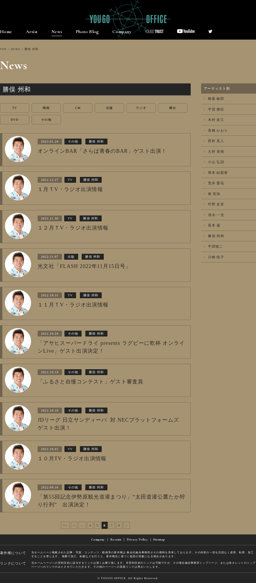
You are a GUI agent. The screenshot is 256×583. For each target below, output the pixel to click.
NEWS (15, 49)
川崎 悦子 (214, 257)
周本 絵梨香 (216, 173)
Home (6, 31)
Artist (32, 31)
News (56, 31)
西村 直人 (214, 141)
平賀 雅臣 (214, 109)
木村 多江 (214, 120)
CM (77, 108)
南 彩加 (212, 194)
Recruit (115, 539)
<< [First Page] (65, 525)
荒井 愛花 (214, 183)
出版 (109, 108)
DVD (15, 119)
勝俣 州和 (214, 236)
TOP (3, 49)
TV (14, 108)
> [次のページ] (126, 525)
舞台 (172, 108)
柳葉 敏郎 (214, 99)
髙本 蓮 (212, 225)
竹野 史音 (214, 204)
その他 (46, 119)
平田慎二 (213, 246)
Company (121, 31)
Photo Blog (87, 31)
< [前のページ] (74, 525)
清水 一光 (214, 215)
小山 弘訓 (214, 162)
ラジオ (141, 108)
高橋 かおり (216, 130)
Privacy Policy (137, 539)
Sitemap (159, 539)
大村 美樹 (214, 152)
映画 (46, 108)
